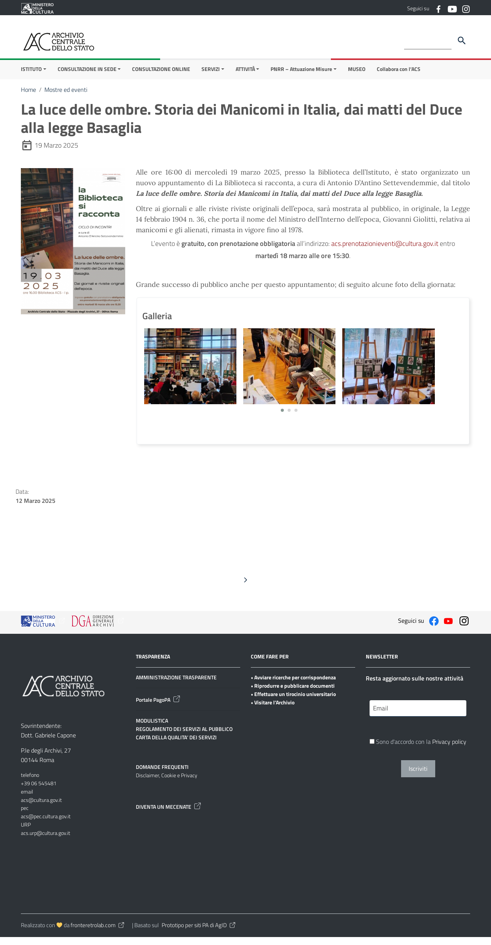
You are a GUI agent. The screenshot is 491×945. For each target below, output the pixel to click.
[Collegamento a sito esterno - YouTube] (451, 8)
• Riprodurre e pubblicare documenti (293, 694)
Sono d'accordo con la (418, 750)
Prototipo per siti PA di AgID (199, 933)
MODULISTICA (152, 728)
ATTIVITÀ (245, 77)
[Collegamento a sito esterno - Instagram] (465, 8)
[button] (282, 418)
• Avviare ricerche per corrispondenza (293, 685)
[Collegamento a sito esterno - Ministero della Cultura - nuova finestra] (37, 7)
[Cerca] (461, 40)
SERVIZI (210, 77)
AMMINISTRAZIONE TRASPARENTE (176, 685)
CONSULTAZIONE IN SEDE (87, 77)
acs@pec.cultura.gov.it (46, 824)
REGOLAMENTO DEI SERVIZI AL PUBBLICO (184, 737)
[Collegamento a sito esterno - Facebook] (438, 8)
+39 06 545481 (39, 791)
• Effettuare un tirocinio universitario (293, 702)
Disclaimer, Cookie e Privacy (166, 783)
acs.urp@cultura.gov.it (45, 840)
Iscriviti (418, 777)
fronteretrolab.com (98, 933)
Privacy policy (449, 750)
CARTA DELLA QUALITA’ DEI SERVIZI (176, 745)
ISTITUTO (31, 77)
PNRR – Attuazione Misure (301, 77)
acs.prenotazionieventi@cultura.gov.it (384, 251)
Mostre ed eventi (65, 97)
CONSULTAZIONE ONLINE (161, 77)
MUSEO (356, 77)
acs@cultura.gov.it (41, 807)
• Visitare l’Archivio (272, 710)
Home (28, 97)
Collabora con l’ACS (398, 77)
